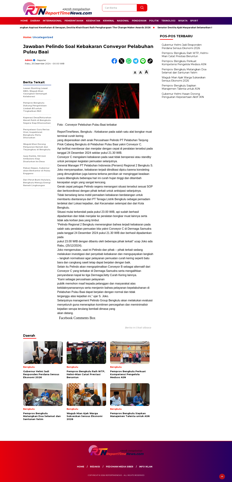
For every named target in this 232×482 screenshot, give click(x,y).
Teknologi (168, 20)
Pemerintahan (74, 20)
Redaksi (95, 466)
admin (28, 60)
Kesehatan (93, 20)
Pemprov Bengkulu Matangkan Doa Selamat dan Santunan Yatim (184, 71)
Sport (194, 20)
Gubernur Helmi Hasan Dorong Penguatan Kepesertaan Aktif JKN (183, 95)
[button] (135, 73)
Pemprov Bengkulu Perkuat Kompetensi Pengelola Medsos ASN (184, 63)
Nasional (123, 20)
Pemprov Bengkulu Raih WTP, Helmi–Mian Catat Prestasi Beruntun (185, 54)
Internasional (52, 20)
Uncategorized (43, 37)
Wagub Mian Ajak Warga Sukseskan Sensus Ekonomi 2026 (184, 79)
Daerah (35, 20)
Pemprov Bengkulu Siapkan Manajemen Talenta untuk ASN (181, 87)
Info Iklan (145, 466)
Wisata (182, 20)
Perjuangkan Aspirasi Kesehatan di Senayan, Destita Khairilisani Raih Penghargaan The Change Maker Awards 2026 (83, 27)
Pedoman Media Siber (119, 466)
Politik (154, 20)
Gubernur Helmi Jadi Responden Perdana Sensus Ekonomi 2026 (182, 46)
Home (24, 20)
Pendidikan (139, 20)
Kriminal (108, 20)
